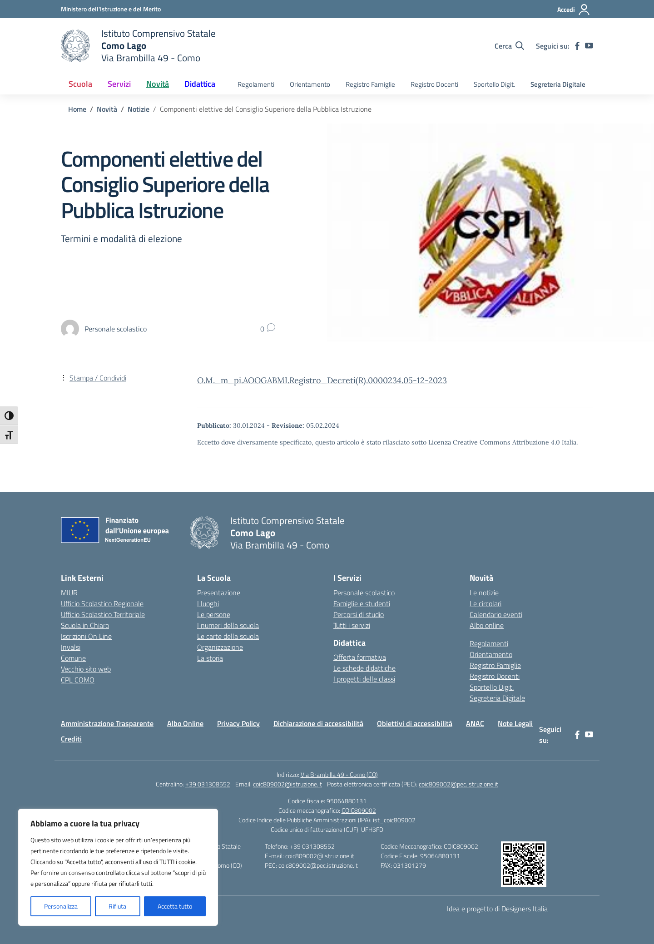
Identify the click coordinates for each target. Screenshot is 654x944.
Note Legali (515, 723)
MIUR (69, 592)
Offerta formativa (359, 657)
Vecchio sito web (86, 668)
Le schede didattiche (364, 667)
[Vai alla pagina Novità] (107, 109)
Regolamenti (256, 84)
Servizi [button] (119, 84)
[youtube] (589, 46)
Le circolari (485, 603)
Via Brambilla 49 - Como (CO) (339, 774)
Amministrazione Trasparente (107, 723)
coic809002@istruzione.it (287, 784)
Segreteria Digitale (557, 84)
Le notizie (484, 592)
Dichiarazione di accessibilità (318, 723)
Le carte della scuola (228, 636)
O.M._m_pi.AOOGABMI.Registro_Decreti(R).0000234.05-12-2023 (322, 380)
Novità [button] (157, 84)
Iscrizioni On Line (86, 636)
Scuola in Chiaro (85, 625)
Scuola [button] (80, 84)
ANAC (475, 723)
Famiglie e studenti (361, 603)
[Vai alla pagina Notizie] (138, 109)
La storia (210, 657)
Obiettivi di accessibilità (414, 723)
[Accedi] (574, 9)
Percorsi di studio (358, 614)
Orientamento (310, 84)
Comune (73, 657)
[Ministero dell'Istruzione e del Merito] (111, 9)
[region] (118, 867)
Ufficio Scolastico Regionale (102, 603)
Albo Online (185, 723)
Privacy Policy (238, 723)
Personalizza (61, 906)
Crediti (71, 738)
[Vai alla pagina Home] (77, 109)
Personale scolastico (364, 592)
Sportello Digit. (494, 84)
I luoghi (208, 603)
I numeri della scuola (228, 625)
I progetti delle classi (364, 678)
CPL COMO (77, 679)
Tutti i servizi (351, 625)
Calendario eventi (496, 614)
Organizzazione (220, 647)
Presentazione (218, 592)
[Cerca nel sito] (509, 46)
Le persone (213, 614)
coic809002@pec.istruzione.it (458, 784)
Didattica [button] (199, 84)
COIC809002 (359, 810)
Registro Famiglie (370, 84)
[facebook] (577, 46)
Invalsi (70, 647)
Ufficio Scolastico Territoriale (103, 614)
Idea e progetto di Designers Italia (497, 908)
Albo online (487, 625)
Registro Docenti (434, 84)
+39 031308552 (207, 784)
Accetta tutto (175, 906)
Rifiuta (117, 906)
